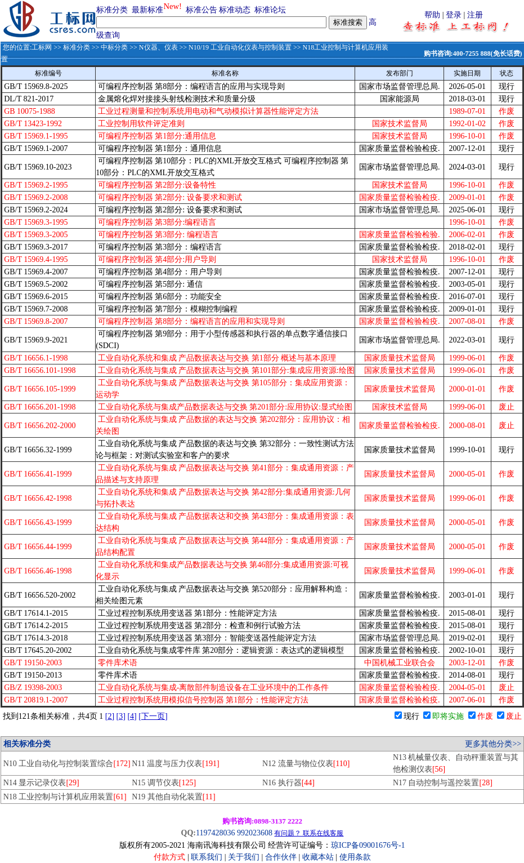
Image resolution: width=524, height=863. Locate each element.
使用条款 (355, 857)
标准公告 (201, 10)
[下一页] (152, 716)
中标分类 (114, 47)
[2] (109, 716)
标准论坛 (270, 10)
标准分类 (112, 10)
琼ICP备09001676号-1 (368, 845)
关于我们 (245, 857)
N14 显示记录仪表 (41, 783)
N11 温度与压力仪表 (175, 763)
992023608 (254, 833)
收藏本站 (318, 857)
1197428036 (215, 833)
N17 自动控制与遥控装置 (442, 783)
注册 (475, 15)
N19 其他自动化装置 (173, 797)
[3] (121, 716)
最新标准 (147, 10)
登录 (454, 15)
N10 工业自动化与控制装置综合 (67, 763)
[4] (131, 716)
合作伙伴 (281, 857)
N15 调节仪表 (164, 783)
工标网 (42, 47)
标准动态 (234, 10)
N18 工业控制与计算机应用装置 (65, 797)
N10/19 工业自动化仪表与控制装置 (240, 47)
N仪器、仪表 (158, 47)
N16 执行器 (288, 783)
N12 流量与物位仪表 (306, 763)
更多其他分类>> (493, 744)
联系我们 (206, 857)
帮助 (432, 15)
